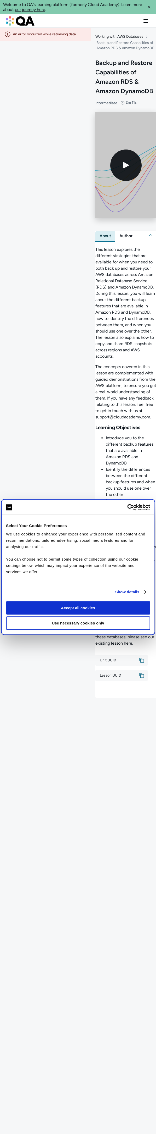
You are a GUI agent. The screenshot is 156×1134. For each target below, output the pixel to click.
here (128, 644)
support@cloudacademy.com (122, 418)
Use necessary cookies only (78, 623)
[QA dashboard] (20, 21)
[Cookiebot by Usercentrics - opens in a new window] (127, 507)
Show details (127, 592)
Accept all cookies (78, 608)
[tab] (105, 237)
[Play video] (126, 166)
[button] (149, 7)
